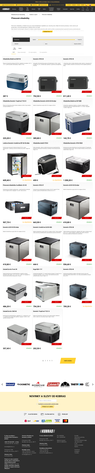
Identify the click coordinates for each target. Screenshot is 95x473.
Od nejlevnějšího (33, 52)
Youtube (77, 453)
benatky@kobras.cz (9, 446)
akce (46, 43)
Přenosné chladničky (16, 25)
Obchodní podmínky (79, 437)
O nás (76, 443)
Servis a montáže (79, 445)
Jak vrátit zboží (78, 442)
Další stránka (68, 360)
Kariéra (76, 446)
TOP (13, 52)
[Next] (92, 384)
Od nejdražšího (43, 52)
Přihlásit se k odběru (47, 406)
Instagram (77, 451)
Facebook (77, 449)
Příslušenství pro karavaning (18, 14)
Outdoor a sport (33, 14)
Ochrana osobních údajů (81, 440)
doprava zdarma (77, 43)
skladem (16, 43)
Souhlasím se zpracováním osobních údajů (48, 404)
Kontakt (76, 435)
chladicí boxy (26, 25)
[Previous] (2, 384)
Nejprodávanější (22, 52)
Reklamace (77, 438)
